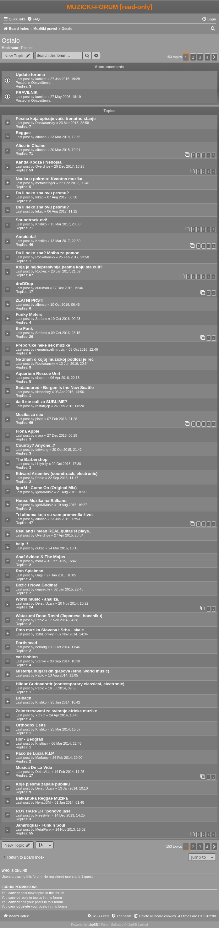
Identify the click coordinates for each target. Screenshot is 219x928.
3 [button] (200, 57)
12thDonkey (44, 634)
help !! (22, 544)
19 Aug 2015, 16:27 (72, 505)
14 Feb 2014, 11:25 (69, 772)
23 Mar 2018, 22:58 (74, 123)
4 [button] (207, 57)
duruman (42, 288)
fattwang (41, 449)
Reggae (23, 132)
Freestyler (43, 815)
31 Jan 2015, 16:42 (62, 561)
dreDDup (24, 283)
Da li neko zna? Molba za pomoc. (48, 253)
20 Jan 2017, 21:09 (65, 271)
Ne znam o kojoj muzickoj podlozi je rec (55, 359)
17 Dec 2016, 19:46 (68, 288)
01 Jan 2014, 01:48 (69, 802)
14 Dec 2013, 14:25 (70, 815)
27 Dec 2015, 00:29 (62, 435)
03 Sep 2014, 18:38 (65, 661)
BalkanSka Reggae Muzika (42, 798)
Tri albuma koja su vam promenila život (54, 514)
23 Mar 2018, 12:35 (65, 137)
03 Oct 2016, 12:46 (83, 349)
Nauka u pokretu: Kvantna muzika (49, 178)
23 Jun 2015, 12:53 (65, 519)
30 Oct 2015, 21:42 (67, 449)
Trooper (27, 48)
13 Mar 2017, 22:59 (65, 241)
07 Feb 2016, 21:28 (62, 419)
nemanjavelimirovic (50, 349)
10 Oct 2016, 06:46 (65, 304)
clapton (40, 378)
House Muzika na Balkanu (41, 500)
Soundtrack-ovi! (31, 220)
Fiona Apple (27, 431)
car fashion (27, 657)
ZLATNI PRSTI (29, 300)
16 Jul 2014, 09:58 (62, 688)
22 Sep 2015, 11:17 (63, 478)
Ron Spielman (29, 571)
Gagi (38, 575)
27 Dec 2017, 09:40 (74, 183)
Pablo (39, 478)
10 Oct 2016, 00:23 (65, 319)
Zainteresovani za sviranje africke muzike (56, 711)
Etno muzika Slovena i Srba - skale (50, 630)
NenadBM (43, 802)
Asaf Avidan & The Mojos (40, 556)
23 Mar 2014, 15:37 (65, 729)
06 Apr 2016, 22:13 (64, 378)
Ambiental (26, 236)
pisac (39, 419)
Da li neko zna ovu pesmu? (42, 193)
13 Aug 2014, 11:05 (63, 675)
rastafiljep (42, 406)
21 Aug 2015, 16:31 (72, 492)
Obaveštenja (41, 82)
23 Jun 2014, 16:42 (65, 702)
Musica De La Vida (34, 767)
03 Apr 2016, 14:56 (69, 392)
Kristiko (41, 224)
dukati (39, 548)
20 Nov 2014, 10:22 (73, 603)
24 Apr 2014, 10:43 (63, 715)
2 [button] (193, 57)
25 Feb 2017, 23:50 (74, 257)
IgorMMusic (44, 492)
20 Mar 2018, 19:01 (65, 150)
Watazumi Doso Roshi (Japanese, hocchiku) (59, 615)
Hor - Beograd (29, 739)
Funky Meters (29, 314)
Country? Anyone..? (35, 445)
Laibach (23, 698)
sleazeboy (43, 392)
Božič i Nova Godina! (36, 585)
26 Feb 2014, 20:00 (67, 757)
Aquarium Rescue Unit (38, 373)
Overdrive (42, 166)
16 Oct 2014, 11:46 (65, 647)
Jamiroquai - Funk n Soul (40, 825)
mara (39, 435)
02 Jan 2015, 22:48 (68, 589)
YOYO (40, 715)
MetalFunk (43, 829)
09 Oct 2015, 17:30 (66, 464)
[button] (214, 57)
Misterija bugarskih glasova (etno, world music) (62, 671)
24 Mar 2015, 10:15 (63, 548)
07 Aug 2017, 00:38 (62, 197)
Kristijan (41, 743)
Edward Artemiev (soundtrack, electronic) (56, 473)
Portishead (26, 642)
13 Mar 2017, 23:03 (65, 224)
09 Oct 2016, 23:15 (65, 333)
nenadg (41, 647)
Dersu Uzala (44, 603)
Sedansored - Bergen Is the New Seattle (55, 387)
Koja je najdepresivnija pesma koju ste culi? (59, 267)
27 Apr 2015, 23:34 (68, 535)
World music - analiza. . (39, 599)
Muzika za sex (29, 414)
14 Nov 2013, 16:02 (70, 829)
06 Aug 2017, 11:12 (62, 211)
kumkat (40, 79)
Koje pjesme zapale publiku (43, 784)
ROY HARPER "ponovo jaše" (44, 811)
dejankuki (42, 589)
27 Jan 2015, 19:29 (65, 79)
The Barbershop (31, 459)
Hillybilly (41, 464)
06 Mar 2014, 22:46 (66, 743)
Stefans (41, 319)
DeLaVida (42, 772)
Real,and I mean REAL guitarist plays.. (53, 531)
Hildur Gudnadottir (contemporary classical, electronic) (70, 684)
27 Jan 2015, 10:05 (61, 575)
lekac (39, 197)
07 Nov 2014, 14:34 (72, 634)
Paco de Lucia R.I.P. (35, 753)
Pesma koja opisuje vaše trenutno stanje (56, 118)
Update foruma (30, 74)
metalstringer (45, 183)
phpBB (93, 924)
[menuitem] (33, 19)
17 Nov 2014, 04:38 (63, 620)
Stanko (40, 661)
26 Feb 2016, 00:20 (69, 406)
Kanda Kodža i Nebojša (39, 162)
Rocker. (41, 271)
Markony (41, 757)
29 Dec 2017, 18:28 (69, 166)
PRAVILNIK (27, 92)
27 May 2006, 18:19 (65, 97)
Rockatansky (45, 123)
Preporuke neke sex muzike (43, 345)
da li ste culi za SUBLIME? (41, 401)
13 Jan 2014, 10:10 (73, 788)
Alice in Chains (31, 145)
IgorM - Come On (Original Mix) (46, 487)
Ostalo (11, 40)
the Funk (24, 328)
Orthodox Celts (31, 725)
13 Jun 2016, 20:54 (74, 363)
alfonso (40, 137)
